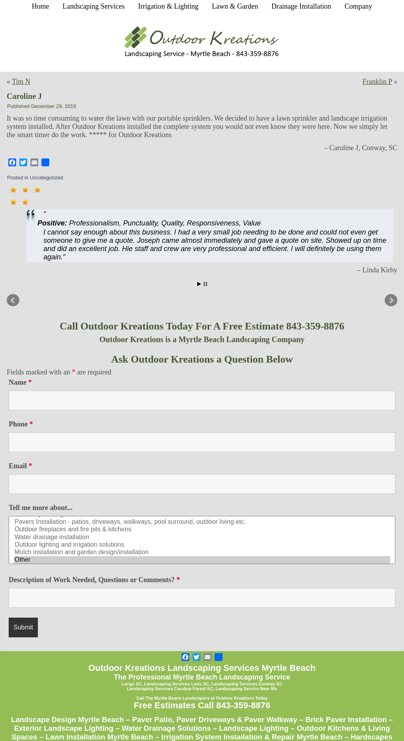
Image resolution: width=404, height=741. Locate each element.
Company (358, 6)
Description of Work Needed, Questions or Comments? (94, 580)
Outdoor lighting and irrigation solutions (202, 545)
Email (20, 466)
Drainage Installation (301, 6)
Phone (21, 424)
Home (40, 6)
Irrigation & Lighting (168, 6)
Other (202, 560)
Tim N (21, 82)
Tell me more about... (41, 508)
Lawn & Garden (235, 6)
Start (199, 284)
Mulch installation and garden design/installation (202, 552)
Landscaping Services (94, 6)
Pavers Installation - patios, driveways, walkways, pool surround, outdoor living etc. (202, 522)
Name (20, 382)
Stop (205, 284)
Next (391, 300)
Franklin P (377, 82)
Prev (13, 300)
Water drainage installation (202, 537)
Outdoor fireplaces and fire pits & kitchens (202, 529)
